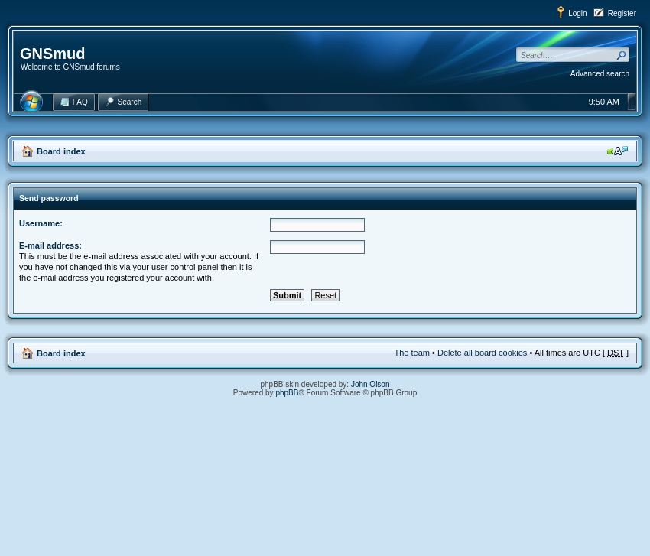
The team (412, 352)
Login (577, 13)
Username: (41, 223)
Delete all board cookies (482, 352)
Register (622, 13)
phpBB (286, 393)
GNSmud (53, 53)
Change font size (617, 151)
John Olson (370, 384)
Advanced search (599, 74)
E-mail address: (50, 245)
